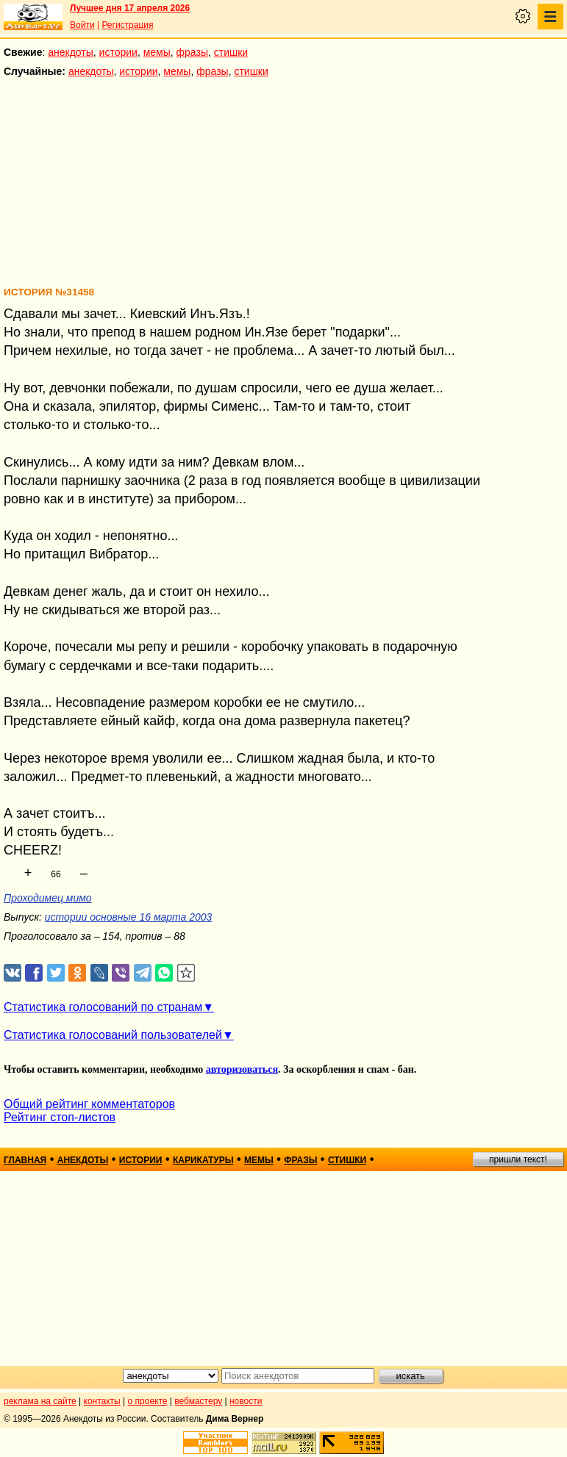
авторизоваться (242, 1069)
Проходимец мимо (48, 898)
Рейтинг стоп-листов (59, 1117)
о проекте (148, 1401)
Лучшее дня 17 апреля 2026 (130, 8)
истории (118, 52)
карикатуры (203, 1160)
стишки (231, 52)
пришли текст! (518, 1159)
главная (25, 1160)
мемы (157, 52)
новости (245, 1401)
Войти (82, 25)
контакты (102, 1401)
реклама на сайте (40, 1401)
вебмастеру (198, 1401)
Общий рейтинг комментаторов (89, 1104)
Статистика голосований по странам (103, 1007)
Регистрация (127, 25)
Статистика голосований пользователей (113, 1035)
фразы (192, 52)
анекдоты (70, 52)
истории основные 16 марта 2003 (129, 917)
